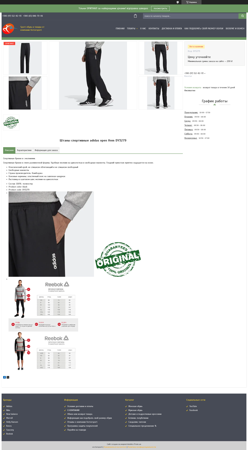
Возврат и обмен (235, 28)
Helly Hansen (12, 422)
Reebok (9, 434)
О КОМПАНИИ (73, 410)
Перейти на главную (76, 430)
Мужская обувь (135, 410)
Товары (131, 28)
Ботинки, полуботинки (138, 418)
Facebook (193, 410)
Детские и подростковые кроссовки (144, 414)
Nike (8, 410)
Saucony (10, 430)
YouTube (193, 406)
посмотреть (160, 8)
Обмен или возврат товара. (80, 414)
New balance (12, 414)
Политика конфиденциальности (142, 447)
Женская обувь (135, 406)
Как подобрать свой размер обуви (203, 28)
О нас (143, 28)
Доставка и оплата (172, 28)
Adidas (9, 406)
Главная (120, 28)
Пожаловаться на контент (115, 447)
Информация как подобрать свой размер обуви (89, 418)
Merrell (9, 418)
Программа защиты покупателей (82, 426)
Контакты (154, 28)
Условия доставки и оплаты (80, 406)
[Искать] (242, 16)
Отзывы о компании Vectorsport (82, 422)
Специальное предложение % (142, 426)
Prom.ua (137, 444)
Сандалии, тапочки (137, 422)
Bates (9, 426)
